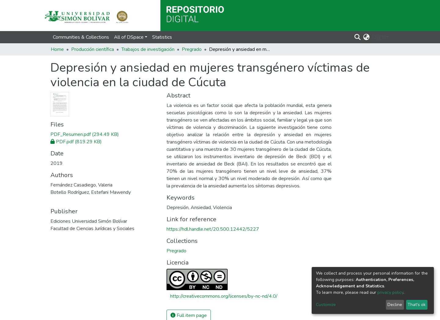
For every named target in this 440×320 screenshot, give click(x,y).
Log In (378, 37)
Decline (394, 305)
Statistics (162, 37)
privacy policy (390, 292)
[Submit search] (357, 37)
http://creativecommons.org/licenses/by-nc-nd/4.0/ (224, 296)
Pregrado (192, 49)
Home (57, 49)
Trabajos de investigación (147, 49)
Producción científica (92, 49)
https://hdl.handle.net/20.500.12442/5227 (213, 229)
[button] (366, 37)
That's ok (417, 305)
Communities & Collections (81, 37)
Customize (326, 305)
